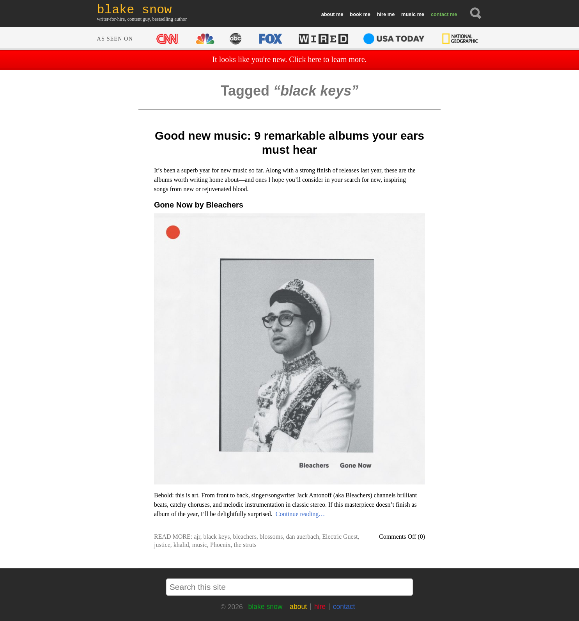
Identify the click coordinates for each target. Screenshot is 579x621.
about (328, 14)
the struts (245, 544)
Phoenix (220, 544)
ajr (197, 536)
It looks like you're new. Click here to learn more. (289, 59)
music (408, 14)
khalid (181, 544)
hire (381, 14)
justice (162, 544)
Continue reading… (300, 514)
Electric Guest (340, 536)
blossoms (271, 536)
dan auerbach (302, 536)
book (356, 14)
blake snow (265, 606)
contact (440, 14)
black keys (216, 536)
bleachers (244, 536)
